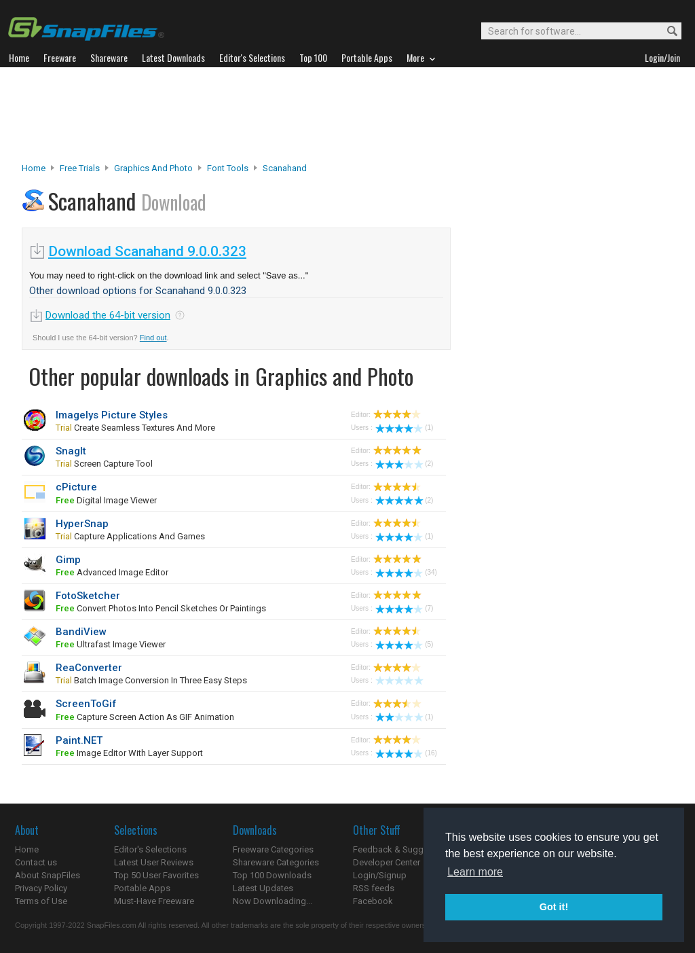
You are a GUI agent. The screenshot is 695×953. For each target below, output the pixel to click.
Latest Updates (263, 888)
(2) (404, 463)
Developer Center (386, 862)
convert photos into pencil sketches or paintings (161, 608)
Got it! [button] (554, 906)
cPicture (76, 487)
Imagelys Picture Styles (112, 415)
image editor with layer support (129, 753)
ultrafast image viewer (111, 644)
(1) (404, 427)
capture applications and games (130, 536)
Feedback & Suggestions (403, 849)
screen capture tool (104, 463)
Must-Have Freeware (154, 901)
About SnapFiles (47, 875)
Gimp (68, 560)
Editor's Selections (150, 849)
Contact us (36, 862)
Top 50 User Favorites (156, 875)
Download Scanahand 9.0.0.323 (147, 251)
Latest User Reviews (153, 862)
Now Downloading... (272, 901)
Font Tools (227, 168)
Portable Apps (142, 888)
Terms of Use (41, 901)
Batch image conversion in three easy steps (151, 680)
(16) (406, 753)
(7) (404, 608)
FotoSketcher (88, 596)
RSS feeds (373, 888)
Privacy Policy (41, 888)
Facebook (373, 901)
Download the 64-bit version (107, 315)
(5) (404, 644)
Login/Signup (380, 875)
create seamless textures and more (135, 427)
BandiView (81, 632)
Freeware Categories (273, 849)
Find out (153, 338)
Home (33, 168)
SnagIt (71, 451)
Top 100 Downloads (272, 875)
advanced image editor (112, 572)
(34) (406, 572)
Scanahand (285, 168)
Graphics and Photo (153, 168)
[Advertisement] (347, 114)
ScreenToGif (86, 704)
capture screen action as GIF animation (145, 717)
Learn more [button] (475, 872)
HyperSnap (82, 524)
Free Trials (80, 168)
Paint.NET (79, 740)
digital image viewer (106, 500)
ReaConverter (89, 668)
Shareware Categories (276, 862)
